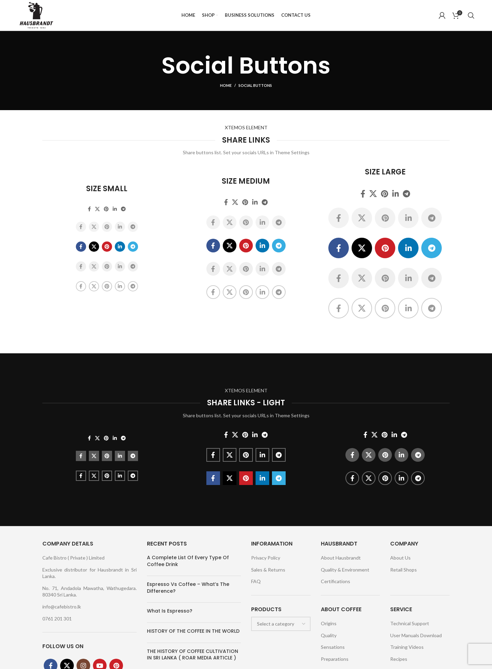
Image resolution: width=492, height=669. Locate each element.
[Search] (471, 15)
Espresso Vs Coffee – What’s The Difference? (188, 587)
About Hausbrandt (341, 558)
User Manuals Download (416, 635)
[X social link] (97, 209)
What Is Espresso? (169, 611)
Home (226, 85)
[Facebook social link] (89, 209)
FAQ (256, 581)
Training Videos (407, 647)
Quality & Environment (345, 570)
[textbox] (275, 624)
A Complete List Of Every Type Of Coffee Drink (188, 561)
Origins (329, 623)
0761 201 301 (57, 618)
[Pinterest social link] (106, 209)
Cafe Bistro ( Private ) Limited (73, 558)
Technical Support (409, 623)
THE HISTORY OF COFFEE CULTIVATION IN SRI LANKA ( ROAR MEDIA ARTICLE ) (192, 654)
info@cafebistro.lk (61, 606)
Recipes (398, 659)
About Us (400, 558)
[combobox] (281, 624)
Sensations (333, 647)
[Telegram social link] (123, 209)
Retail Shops (403, 570)
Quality (329, 635)
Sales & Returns (268, 570)
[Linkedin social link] (115, 209)
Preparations (334, 659)
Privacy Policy (265, 558)
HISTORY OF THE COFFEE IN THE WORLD (193, 631)
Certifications (335, 581)
